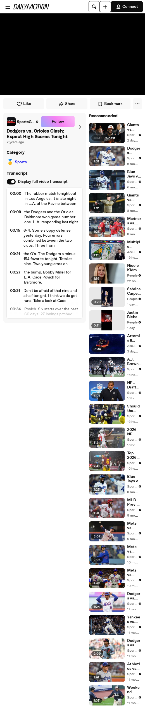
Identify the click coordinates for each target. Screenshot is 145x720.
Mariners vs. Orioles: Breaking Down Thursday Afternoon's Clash (134, 221)
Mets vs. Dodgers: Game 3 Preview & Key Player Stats (134, 572)
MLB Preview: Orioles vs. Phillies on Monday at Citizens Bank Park (134, 502)
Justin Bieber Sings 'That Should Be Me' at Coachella (134, 314)
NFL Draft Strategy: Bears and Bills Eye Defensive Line (134, 385)
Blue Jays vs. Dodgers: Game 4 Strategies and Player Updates (134, 174)
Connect (127, 6)
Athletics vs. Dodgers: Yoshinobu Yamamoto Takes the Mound (134, 666)
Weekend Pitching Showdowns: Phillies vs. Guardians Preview (134, 689)
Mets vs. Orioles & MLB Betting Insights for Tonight (134, 525)
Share (66, 104)
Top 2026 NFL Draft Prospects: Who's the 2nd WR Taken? (134, 455)
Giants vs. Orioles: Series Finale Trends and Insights (134, 127)
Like (23, 104)
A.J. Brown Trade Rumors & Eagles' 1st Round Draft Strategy (134, 361)
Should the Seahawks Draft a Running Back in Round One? (134, 408)
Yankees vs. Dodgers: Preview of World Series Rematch (134, 619)
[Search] (94, 6)
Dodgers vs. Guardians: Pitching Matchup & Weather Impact (134, 643)
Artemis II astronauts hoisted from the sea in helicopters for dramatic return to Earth (134, 338)
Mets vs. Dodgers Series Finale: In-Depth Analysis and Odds (134, 549)
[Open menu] (7, 6)
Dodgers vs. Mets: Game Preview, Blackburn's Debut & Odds (134, 596)
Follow (58, 121)
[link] (23, 121)
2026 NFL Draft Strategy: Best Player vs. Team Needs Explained (134, 432)
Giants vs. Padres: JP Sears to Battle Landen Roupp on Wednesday (134, 197)
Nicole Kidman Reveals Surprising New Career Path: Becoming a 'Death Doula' (134, 267)
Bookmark (110, 104)
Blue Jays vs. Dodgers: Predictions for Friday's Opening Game (134, 478)
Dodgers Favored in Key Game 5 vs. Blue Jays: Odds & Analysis (134, 150)
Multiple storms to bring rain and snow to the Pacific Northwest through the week (134, 244)
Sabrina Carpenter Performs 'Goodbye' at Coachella (134, 291)
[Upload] (105, 6)
